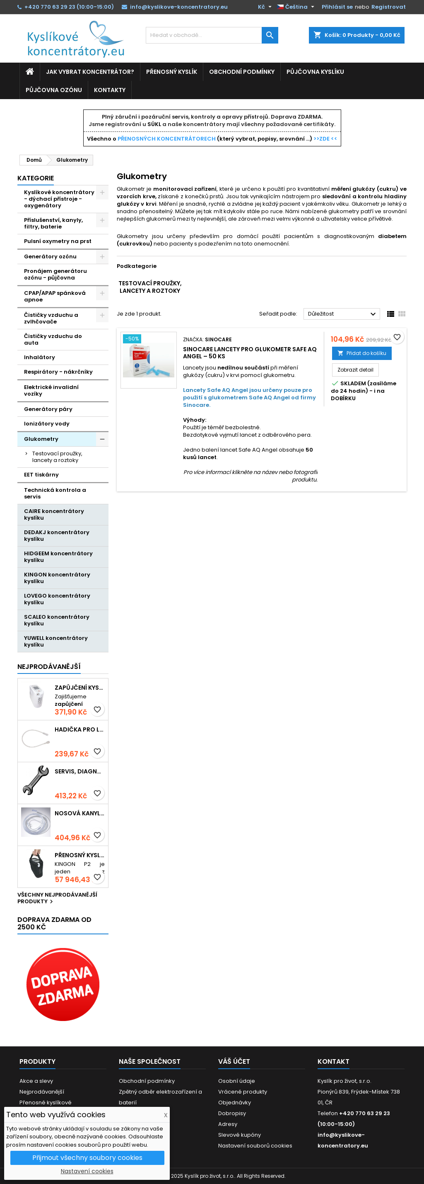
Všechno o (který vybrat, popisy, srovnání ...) (212, 139)
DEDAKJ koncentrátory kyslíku (56, 535)
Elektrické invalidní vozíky (51, 390)
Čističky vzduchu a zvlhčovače (51, 318)
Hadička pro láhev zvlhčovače (80, 729)
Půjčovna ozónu (54, 90)
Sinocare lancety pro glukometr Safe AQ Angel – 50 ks (250, 352)
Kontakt (333, 1061)
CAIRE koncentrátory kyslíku (54, 514)
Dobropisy (232, 1113)
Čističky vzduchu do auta (53, 339)
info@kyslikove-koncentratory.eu (179, 7)
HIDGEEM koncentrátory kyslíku (58, 556)
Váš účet (234, 1061)
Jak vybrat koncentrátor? (90, 72)
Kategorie (35, 178)
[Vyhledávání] (212, 35)
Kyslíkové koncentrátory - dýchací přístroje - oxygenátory (59, 198)
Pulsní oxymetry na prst (58, 241)
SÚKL (154, 124)
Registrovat (388, 7)
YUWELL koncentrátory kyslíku (56, 641)
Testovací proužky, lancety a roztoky (57, 457)
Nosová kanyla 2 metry (80, 813)
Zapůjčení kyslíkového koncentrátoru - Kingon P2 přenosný (80, 687)
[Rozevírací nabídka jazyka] (296, 7)
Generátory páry (48, 409)
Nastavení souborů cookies (255, 1146)
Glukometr (366, 204)
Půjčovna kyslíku (315, 72)
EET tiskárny (41, 475)
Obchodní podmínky (242, 72)
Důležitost (343, 314)
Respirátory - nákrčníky (58, 372)
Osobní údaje (236, 1081)
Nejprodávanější (49, 666)
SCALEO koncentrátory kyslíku (56, 620)
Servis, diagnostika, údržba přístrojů (80, 771)
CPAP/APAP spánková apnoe (55, 296)
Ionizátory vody (47, 424)
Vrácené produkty (242, 1092)
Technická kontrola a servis (55, 493)
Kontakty (109, 90)
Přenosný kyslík (171, 72)
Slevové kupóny (239, 1135)
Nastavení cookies (87, 1171)
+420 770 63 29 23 (49, 7)
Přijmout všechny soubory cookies (87, 1157)
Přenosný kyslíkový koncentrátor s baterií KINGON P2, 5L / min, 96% (80, 855)
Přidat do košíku (361, 353)
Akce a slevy (36, 1081)
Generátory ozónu (50, 256)
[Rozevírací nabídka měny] (266, 7)
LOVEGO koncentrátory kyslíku (57, 599)
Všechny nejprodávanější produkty (57, 898)
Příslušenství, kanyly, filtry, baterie (53, 223)
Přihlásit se (337, 7)
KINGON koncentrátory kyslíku (57, 578)
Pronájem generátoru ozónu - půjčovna (55, 274)
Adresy (227, 1124)
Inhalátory (39, 357)
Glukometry (41, 439)
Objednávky (234, 1102)
